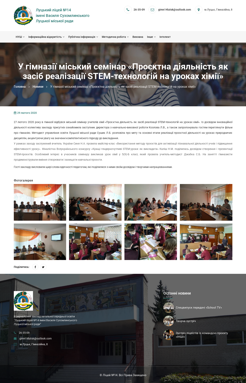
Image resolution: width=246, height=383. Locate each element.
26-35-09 (139, 9)
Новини (38, 86)
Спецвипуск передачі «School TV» (199, 307)
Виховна (137, 36)
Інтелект (165, 36)
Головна (20, 86)
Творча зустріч (186, 321)
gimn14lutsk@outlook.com (35, 338)
